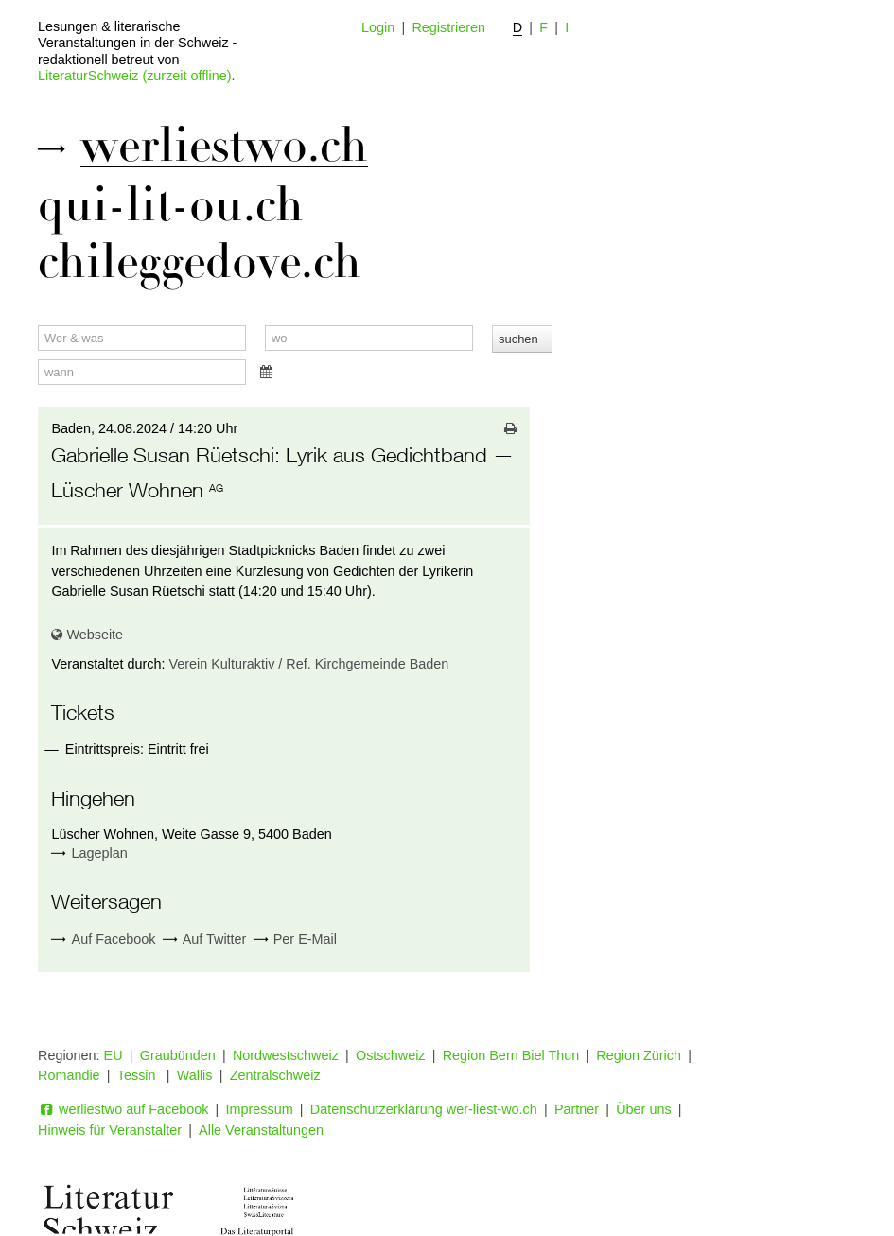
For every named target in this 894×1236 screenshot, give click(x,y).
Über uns (643, 1109)
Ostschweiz (391, 1055)
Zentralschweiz (275, 1075)
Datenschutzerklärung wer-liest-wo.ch (423, 1109)
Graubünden (178, 1055)
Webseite (87, 634)
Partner (576, 1109)
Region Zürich (638, 1055)
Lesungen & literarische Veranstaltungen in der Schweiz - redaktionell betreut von (137, 43)
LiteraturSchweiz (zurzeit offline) (134, 75)
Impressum (259, 1109)
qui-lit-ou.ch (171, 205)
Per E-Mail (295, 939)
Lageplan (100, 853)
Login (377, 27)
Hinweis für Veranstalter (110, 1130)
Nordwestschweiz (286, 1055)
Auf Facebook (103, 939)
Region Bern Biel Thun (511, 1055)
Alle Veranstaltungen (261, 1130)
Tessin (138, 1075)
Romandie (69, 1075)
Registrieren (448, 27)
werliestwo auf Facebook (123, 1109)
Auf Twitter (205, 939)
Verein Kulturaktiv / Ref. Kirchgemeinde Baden (308, 663)
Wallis (195, 1075)
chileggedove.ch (199, 262)
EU (113, 1055)
